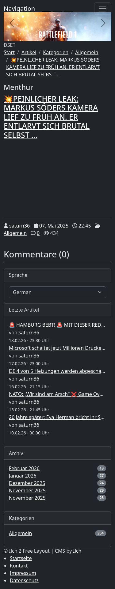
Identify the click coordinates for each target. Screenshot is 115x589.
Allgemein (86, 52)
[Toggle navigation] (102, 8)
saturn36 (19, 225)
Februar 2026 (24, 468)
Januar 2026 (22, 475)
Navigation (19, 8)
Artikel (28, 52)
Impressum (23, 573)
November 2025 (27, 490)
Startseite (21, 558)
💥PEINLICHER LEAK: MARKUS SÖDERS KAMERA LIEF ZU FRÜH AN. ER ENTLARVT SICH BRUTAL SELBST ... (53, 67)
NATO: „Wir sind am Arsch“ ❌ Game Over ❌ (60, 394)
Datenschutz (24, 580)
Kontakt (19, 565)
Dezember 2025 (27, 483)
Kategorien (55, 52)
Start (9, 52)
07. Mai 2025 (53, 225)
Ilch (77, 550)
